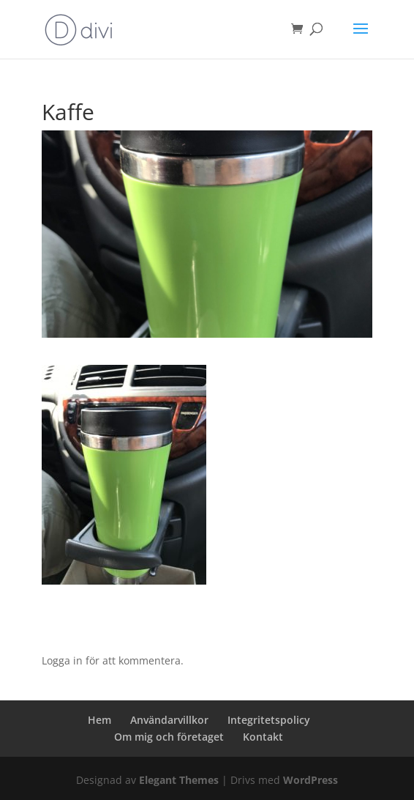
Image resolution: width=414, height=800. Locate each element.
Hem (99, 720)
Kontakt (263, 737)
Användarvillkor (169, 720)
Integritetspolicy (268, 720)
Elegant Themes (179, 780)
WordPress (310, 780)
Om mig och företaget (169, 737)
